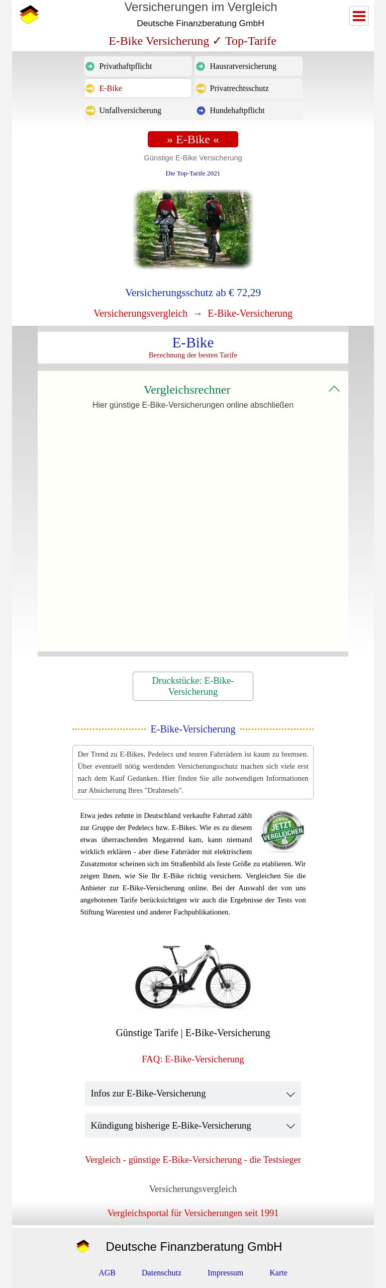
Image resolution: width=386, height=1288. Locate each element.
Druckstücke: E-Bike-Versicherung (193, 686)
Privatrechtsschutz (239, 88)
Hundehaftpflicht (237, 110)
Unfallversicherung (131, 110)
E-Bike (111, 88)
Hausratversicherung (243, 66)
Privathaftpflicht (126, 66)
